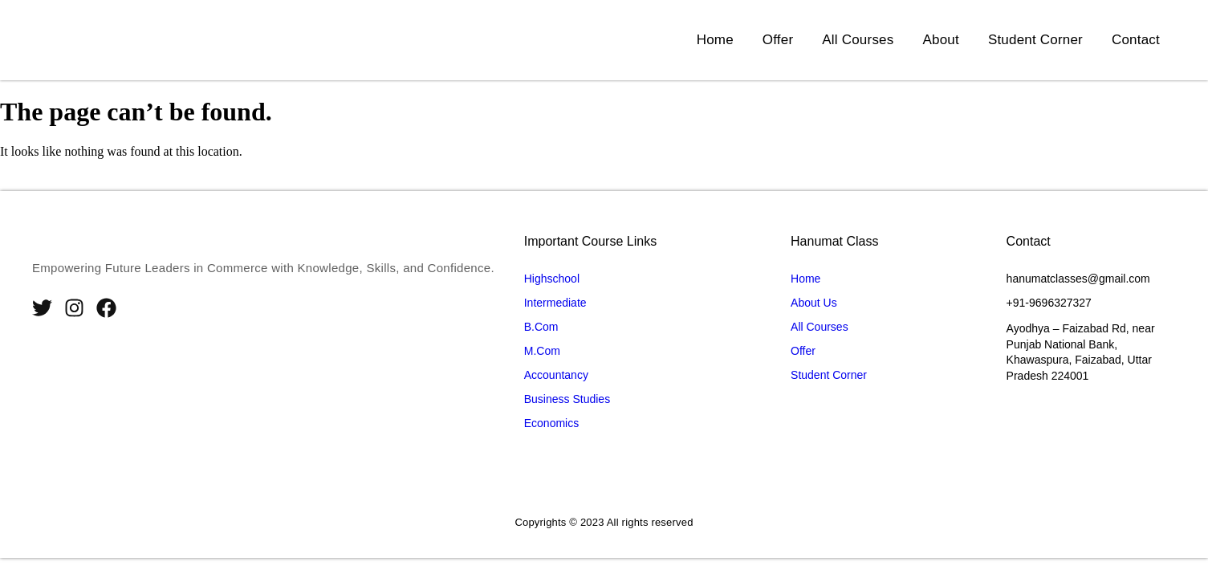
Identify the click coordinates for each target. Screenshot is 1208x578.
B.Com (541, 326)
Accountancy (556, 374)
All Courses (857, 39)
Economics (551, 423)
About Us (814, 302)
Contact (1136, 39)
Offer (778, 39)
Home (715, 39)
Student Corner (1035, 39)
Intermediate (555, 302)
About (940, 39)
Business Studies (567, 399)
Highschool (552, 278)
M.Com (542, 350)
